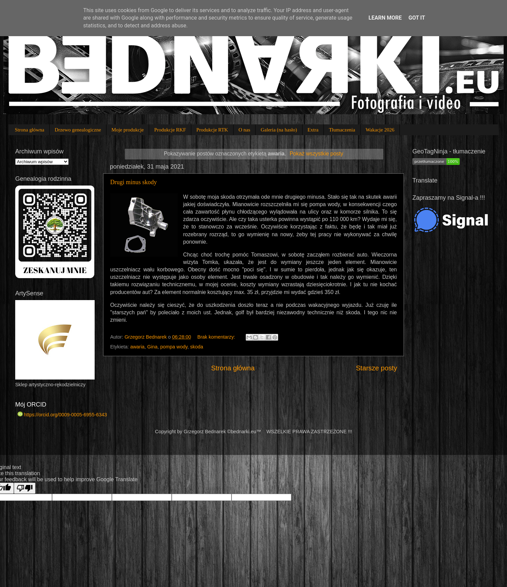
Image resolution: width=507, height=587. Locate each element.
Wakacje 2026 (380, 129)
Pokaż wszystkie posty (316, 153)
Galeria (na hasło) (279, 129)
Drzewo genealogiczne (78, 129)
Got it (416, 18)
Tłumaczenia (342, 129)
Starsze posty (376, 368)
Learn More (385, 18)
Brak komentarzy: (217, 337)
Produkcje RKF (170, 129)
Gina (152, 346)
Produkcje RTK (212, 129)
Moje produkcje (128, 129)
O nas (244, 129)
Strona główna (29, 129)
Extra (313, 129)
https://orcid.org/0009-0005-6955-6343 (62, 414)
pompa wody (174, 346)
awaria (137, 346)
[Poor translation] (24, 488)
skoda (196, 346)
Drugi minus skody (133, 182)
